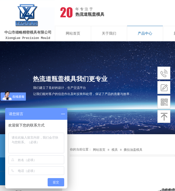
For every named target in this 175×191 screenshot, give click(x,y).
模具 (115, 150)
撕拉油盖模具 (133, 150)
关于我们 (109, 33)
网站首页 (73, 33)
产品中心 (145, 33)
